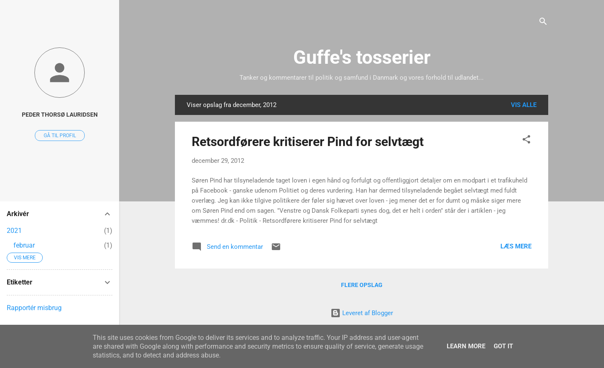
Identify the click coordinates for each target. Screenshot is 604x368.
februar (24, 245)
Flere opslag (362, 285)
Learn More (466, 346)
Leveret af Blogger (362, 313)
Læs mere (515, 246)
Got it (503, 346)
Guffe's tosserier (361, 57)
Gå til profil (60, 135)
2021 (14, 231)
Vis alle (523, 105)
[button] (526, 140)
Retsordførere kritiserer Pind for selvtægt (308, 141)
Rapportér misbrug (34, 308)
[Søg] (543, 23)
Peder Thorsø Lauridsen (60, 114)
